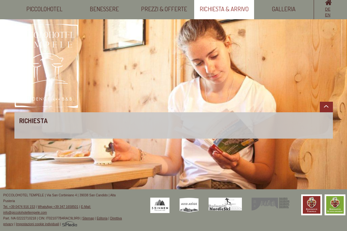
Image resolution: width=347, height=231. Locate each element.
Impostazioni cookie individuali (37, 224)
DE (328, 9)
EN (328, 15)
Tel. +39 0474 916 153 (19, 207)
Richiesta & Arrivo (224, 9)
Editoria (102, 218)
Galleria (283, 9)
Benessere (104, 9)
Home (328, 2)
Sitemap (88, 218)
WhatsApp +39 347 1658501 (57, 207)
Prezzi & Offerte (164, 9)
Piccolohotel (44, 9)
